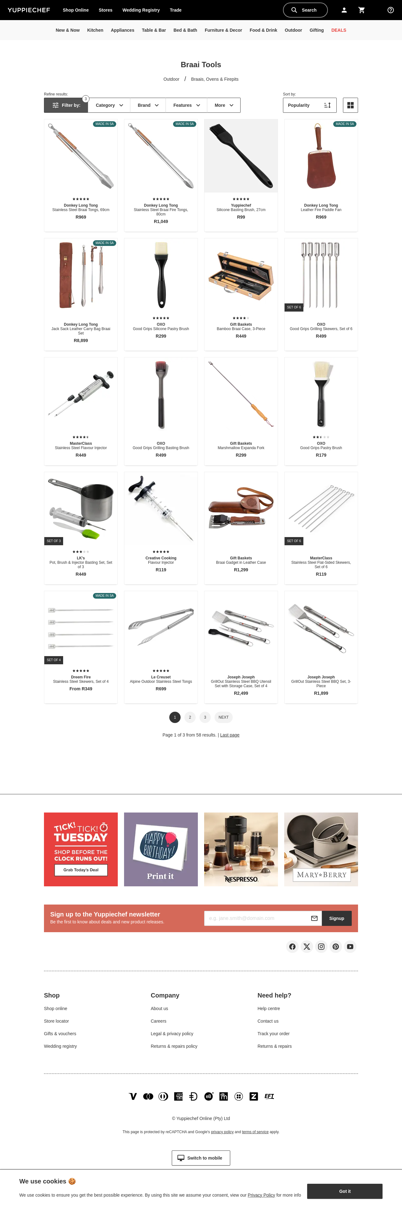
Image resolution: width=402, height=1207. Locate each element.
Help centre (269, 1009)
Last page (230, 734)
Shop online (55, 1009)
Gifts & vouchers (60, 1034)
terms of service (255, 1133)
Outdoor (171, 79)
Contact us (268, 1021)
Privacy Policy (261, 1195)
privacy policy (222, 1133)
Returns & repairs (275, 1046)
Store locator (56, 1021)
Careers (158, 1021)
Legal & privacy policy (172, 1034)
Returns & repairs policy (174, 1046)
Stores (105, 10)
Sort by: (289, 94)
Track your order (274, 1034)
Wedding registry (60, 1046)
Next (224, 717)
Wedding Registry (141, 10)
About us (159, 1009)
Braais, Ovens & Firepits (215, 79)
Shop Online (76, 10)
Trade (178, 11)
